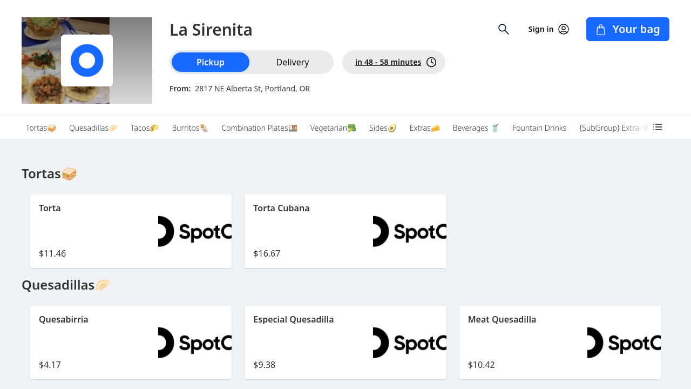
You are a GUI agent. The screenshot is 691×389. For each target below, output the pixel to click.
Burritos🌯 (190, 128)
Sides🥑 (383, 128)
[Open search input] (504, 29)
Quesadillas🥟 (93, 128)
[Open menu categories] (657, 127)
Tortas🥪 (41, 128)
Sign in (549, 29)
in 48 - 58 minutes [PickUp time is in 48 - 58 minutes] (396, 62)
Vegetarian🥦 (333, 128)
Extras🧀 (425, 128)
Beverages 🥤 (476, 128)
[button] (131, 231)
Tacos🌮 (145, 128)
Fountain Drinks (539, 128)
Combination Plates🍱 (259, 128)
